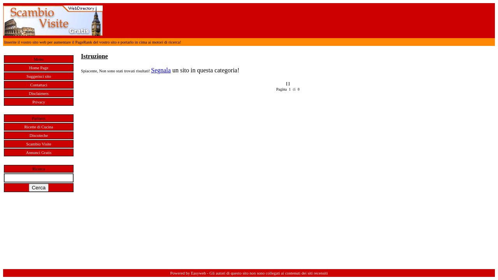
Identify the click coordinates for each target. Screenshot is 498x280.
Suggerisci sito (38, 76)
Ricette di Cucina (39, 127)
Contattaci (38, 85)
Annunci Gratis (38, 152)
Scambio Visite (38, 144)
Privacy (38, 102)
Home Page (38, 68)
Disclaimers (39, 93)
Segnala (161, 70)
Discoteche (39, 135)
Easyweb (198, 273)
